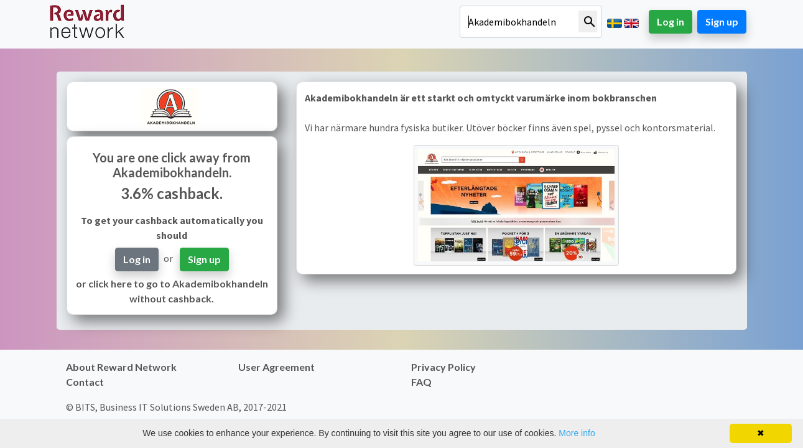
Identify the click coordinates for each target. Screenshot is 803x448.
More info (577, 433)
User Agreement (276, 367)
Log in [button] (670, 21)
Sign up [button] (721, 21)
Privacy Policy (443, 367)
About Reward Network (121, 367)
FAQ (421, 382)
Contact (85, 382)
